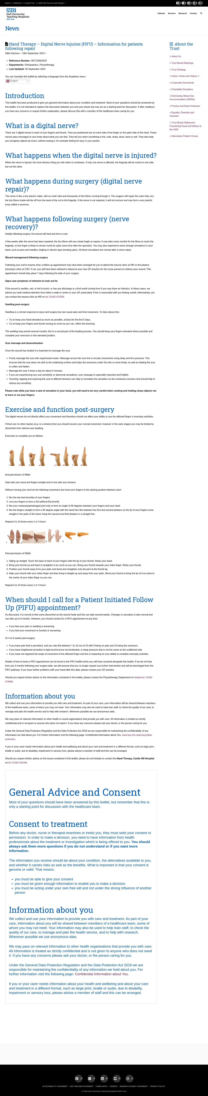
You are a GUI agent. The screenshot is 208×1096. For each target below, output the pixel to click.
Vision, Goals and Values (183, 76)
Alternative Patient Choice (184, 136)
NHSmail (17, 3)
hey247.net (30, 3)
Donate (113, 1086)
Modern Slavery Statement (134, 1086)
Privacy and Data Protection (185, 106)
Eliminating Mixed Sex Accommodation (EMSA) (182, 98)
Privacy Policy (157, 1086)
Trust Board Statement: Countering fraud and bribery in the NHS (185, 126)
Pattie (7, 3)
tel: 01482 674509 (54, 297)
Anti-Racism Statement (81, 1086)
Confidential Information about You (101, 974)
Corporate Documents (182, 82)
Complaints (102, 1086)
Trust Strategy (178, 69)
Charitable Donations (181, 89)
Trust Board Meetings (181, 63)
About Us (175, 56)
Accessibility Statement (55, 1086)
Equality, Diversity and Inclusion (182, 114)
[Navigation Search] (200, 14)
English (12, 81)
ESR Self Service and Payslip (51, 3)
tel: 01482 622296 (17, 762)
